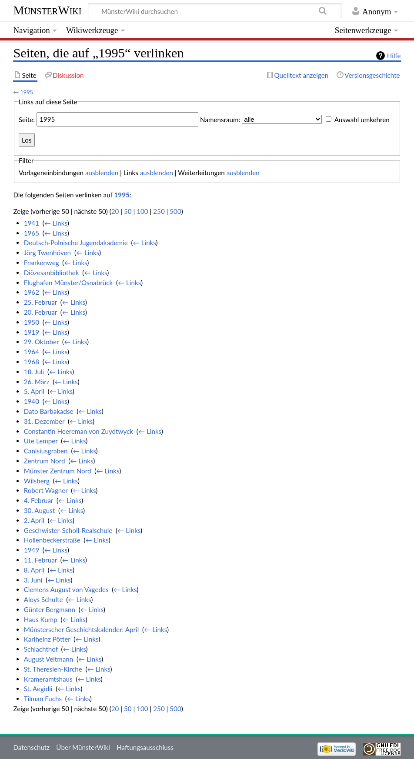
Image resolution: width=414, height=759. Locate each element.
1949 (31, 550)
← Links (55, 223)
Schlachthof (41, 649)
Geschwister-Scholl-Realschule (68, 530)
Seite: (27, 119)
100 (142, 211)
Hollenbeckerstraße (52, 540)
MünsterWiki (47, 10)
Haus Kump (40, 619)
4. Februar (38, 500)
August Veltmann (48, 659)
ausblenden (101, 172)
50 (128, 211)
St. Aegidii (38, 688)
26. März (37, 382)
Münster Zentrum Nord (57, 471)
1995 (26, 92)
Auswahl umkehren (362, 119)
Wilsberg (37, 481)
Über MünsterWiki (83, 747)
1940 (31, 401)
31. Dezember (44, 421)
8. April (34, 570)
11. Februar (40, 560)
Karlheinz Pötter (47, 639)
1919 (31, 332)
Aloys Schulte (43, 599)
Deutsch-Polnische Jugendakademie (76, 242)
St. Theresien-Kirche (53, 669)
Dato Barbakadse (48, 411)
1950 (31, 322)
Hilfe (394, 56)
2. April (34, 520)
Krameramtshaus (48, 679)
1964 (31, 352)
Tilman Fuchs (43, 698)
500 (175, 211)
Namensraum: (220, 119)
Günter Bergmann (49, 609)
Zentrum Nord (44, 461)
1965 (31, 233)
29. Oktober (41, 342)
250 (158, 211)
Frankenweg (41, 262)
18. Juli (34, 372)
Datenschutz (31, 747)
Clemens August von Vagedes (66, 589)
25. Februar (40, 302)
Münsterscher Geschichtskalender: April (81, 629)
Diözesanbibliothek (51, 272)
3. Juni (33, 580)
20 (115, 211)
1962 (31, 292)
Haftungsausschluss (145, 747)
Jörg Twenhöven (47, 252)
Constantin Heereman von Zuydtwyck (78, 431)
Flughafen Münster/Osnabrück (68, 282)
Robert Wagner (46, 490)
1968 (31, 362)
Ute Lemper (41, 441)
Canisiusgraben (46, 451)
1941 (31, 223)
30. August (39, 510)
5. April (34, 391)
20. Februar (40, 312)
